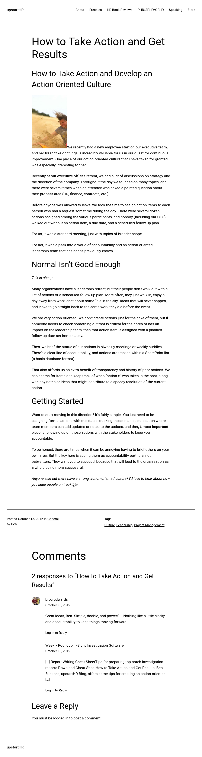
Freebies (95, 10)
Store (191, 10)
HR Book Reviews (119, 10)
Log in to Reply (56, 633)
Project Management (149, 525)
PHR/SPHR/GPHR (151, 10)
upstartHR (15, 10)
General (53, 519)
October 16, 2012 (57, 605)
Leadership (124, 525)
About (80, 10)
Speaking (175, 10)
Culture (110, 525)
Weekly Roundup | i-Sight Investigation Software (84, 645)
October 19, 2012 (57, 651)
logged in (60, 718)
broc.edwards (56, 599)
